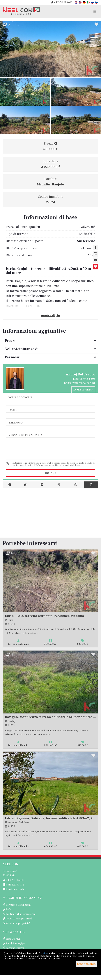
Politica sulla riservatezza (21, 914)
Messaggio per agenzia (25, 435)
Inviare (50, 473)
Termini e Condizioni (18, 905)
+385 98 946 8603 (84, 379)
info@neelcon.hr (14, 889)
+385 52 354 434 (13, 884)
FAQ (8, 909)
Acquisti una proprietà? (19, 918)
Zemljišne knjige (15, 943)
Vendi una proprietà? (18, 923)
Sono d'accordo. (86, 964)
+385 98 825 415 (61, 2)
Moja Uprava (13, 939)
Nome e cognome (20, 397)
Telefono (15, 422)
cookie (44, 953)
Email (12, 409)
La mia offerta (83, 389)
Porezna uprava (15, 948)
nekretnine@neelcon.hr (79, 383)
